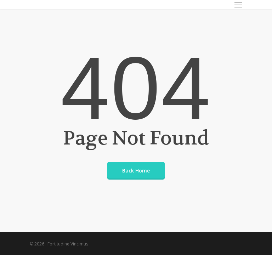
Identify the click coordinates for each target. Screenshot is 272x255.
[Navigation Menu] (238, 4)
